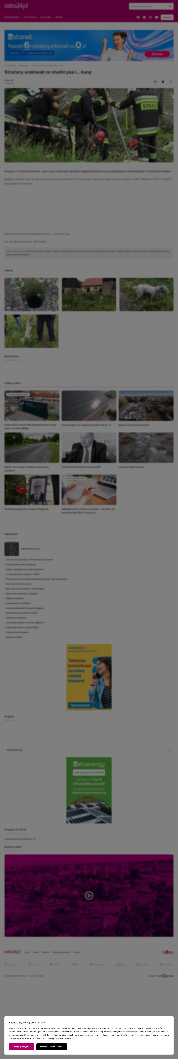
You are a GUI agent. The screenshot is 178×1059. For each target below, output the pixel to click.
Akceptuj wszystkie (21, 1046)
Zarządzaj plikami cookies (52, 1046)
